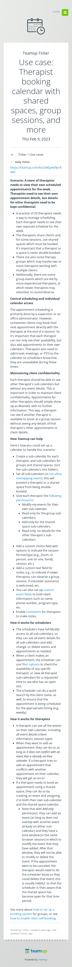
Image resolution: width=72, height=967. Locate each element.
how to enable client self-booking (33, 918)
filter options (31, 664)
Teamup (42, 959)
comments (33, 612)
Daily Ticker (20, 162)
